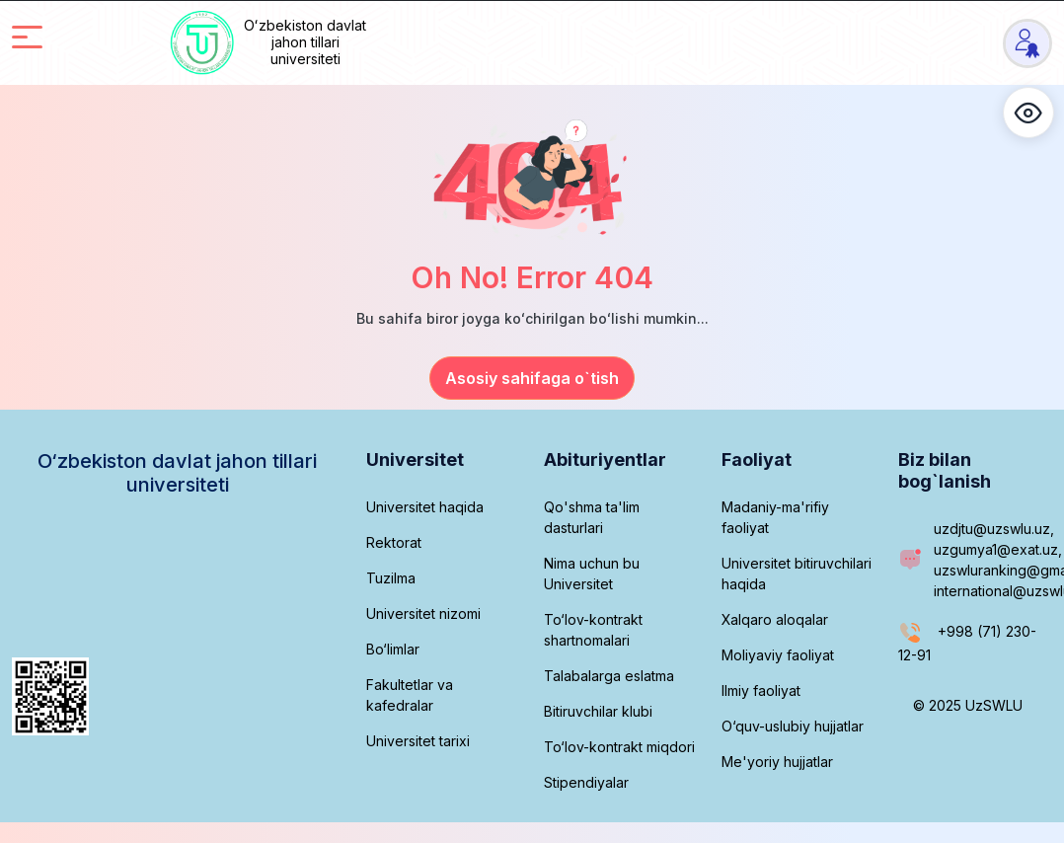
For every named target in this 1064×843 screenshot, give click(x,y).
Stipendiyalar (586, 782)
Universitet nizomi (423, 613)
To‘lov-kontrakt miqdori (619, 746)
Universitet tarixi (418, 740)
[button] (1028, 112)
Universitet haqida (425, 506)
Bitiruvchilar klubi (598, 711)
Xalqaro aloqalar (775, 619)
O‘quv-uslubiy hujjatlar (793, 726)
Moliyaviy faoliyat (778, 655)
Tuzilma (391, 578)
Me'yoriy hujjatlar (777, 761)
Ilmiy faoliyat (761, 690)
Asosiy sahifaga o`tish (532, 378)
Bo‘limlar (392, 649)
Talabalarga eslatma (609, 675)
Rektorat (393, 542)
